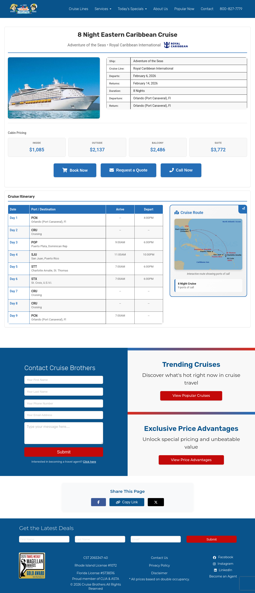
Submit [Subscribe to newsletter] (211, 539)
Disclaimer (159, 573)
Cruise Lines (78, 9)
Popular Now (184, 9)
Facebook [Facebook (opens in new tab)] (223, 557)
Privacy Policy (159, 565)
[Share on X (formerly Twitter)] (152, 502)
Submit (63, 452)
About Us (160, 9)
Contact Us (159, 558)
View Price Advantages (191, 460)
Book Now (75, 170)
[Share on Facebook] (103, 502)
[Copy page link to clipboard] (127, 502)
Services (103, 9)
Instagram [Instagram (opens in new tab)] (223, 564)
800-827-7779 (231, 9)
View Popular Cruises (191, 396)
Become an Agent (223, 576)
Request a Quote (128, 170)
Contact (207, 9)
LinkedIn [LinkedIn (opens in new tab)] (223, 570)
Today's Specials (132, 9)
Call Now (181, 170)
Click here (89, 461)
